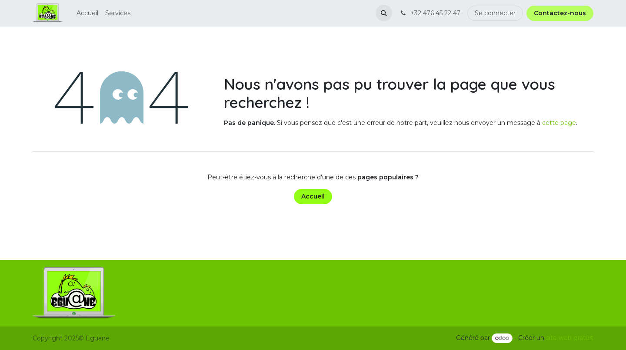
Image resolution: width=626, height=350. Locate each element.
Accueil (313, 196)
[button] (384, 13)
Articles (198, 293)
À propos (168, 293)
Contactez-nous (560, 13)
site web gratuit (569, 338)
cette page (559, 123)
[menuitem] (87, 13)
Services (227, 293)
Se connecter (495, 13)
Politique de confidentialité (286, 293)
